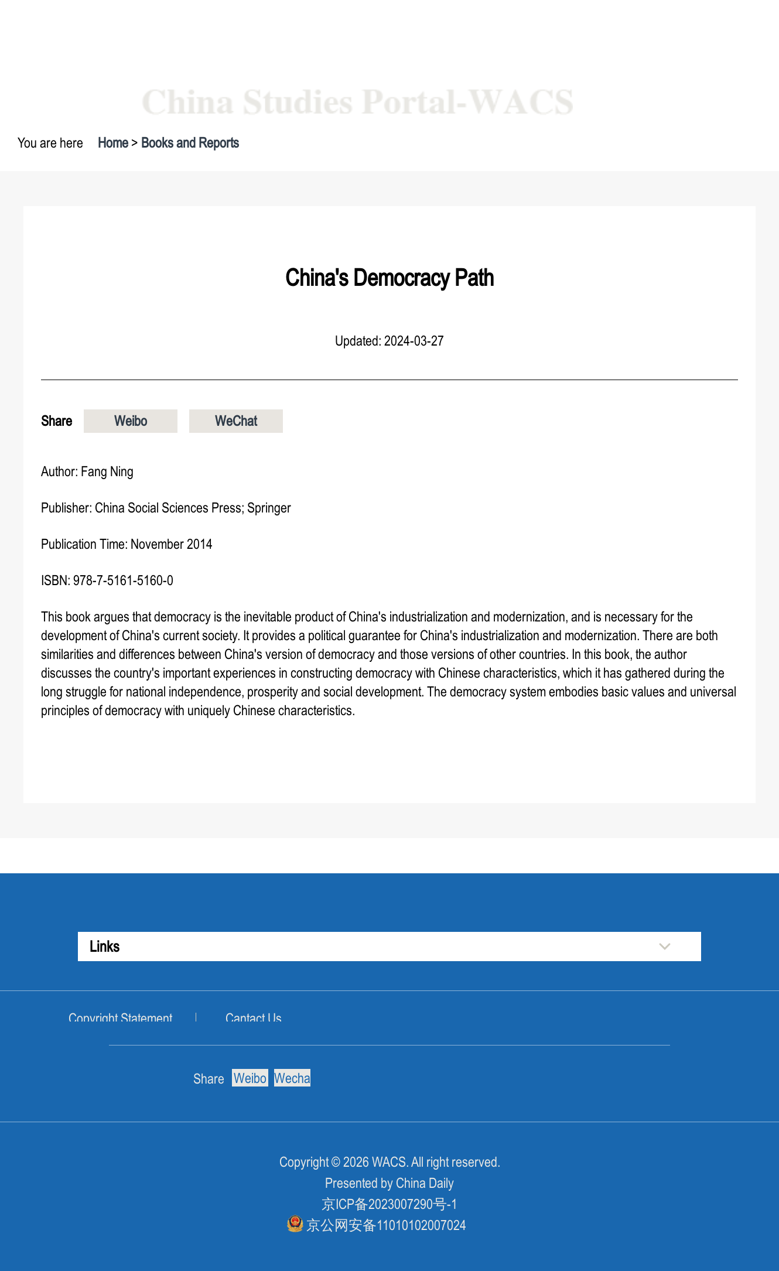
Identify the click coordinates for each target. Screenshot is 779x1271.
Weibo (130, 421)
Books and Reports (190, 143)
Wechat (292, 1078)
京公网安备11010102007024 (386, 1225)
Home (113, 143)
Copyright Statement (120, 1018)
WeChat (236, 421)
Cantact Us (254, 1018)
